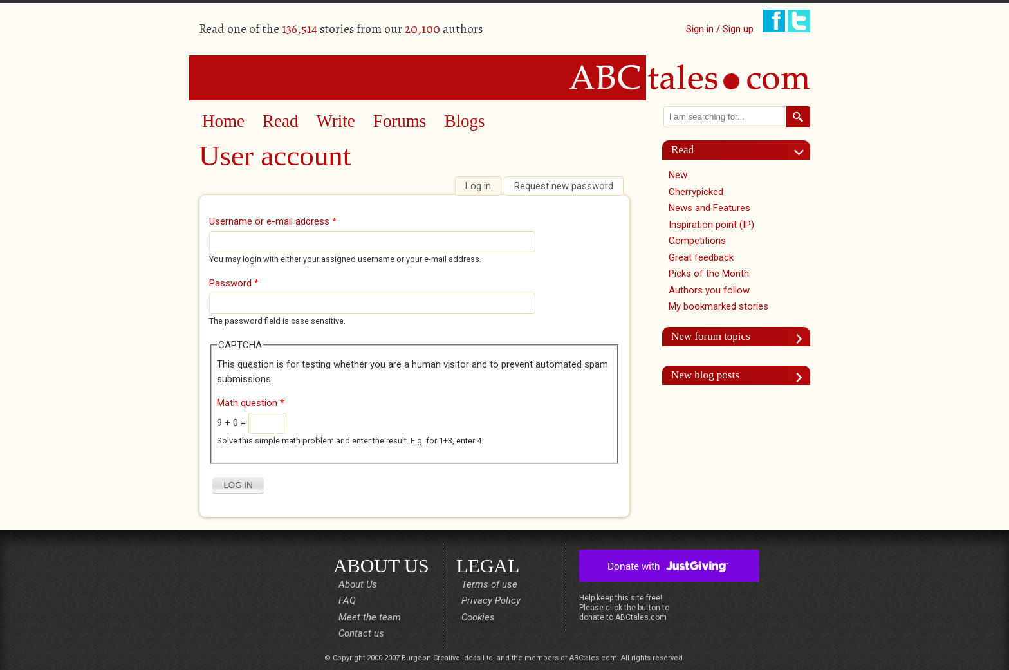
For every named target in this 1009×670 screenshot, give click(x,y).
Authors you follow (709, 290)
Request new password (563, 186)
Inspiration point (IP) (711, 224)
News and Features (709, 208)
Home (223, 121)
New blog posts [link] (705, 374)
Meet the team (369, 617)
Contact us (361, 633)
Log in (483, 186)
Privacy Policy (491, 600)
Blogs (464, 121)
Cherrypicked (696, 192)
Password (234, 283)
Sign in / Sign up (720, 29)
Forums (400, 121)
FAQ (347, 600)
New (678, 175)
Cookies (478, 617)
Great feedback (701, 257)
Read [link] (682, 149)
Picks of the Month (709, 273)
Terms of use (489, 584)
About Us (357, 584)
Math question (250, 403)
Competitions (697, 241)
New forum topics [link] (710, 336)
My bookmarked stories (718, 306)
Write (335, 121)
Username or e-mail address (273, 221)
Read (280, 121)
